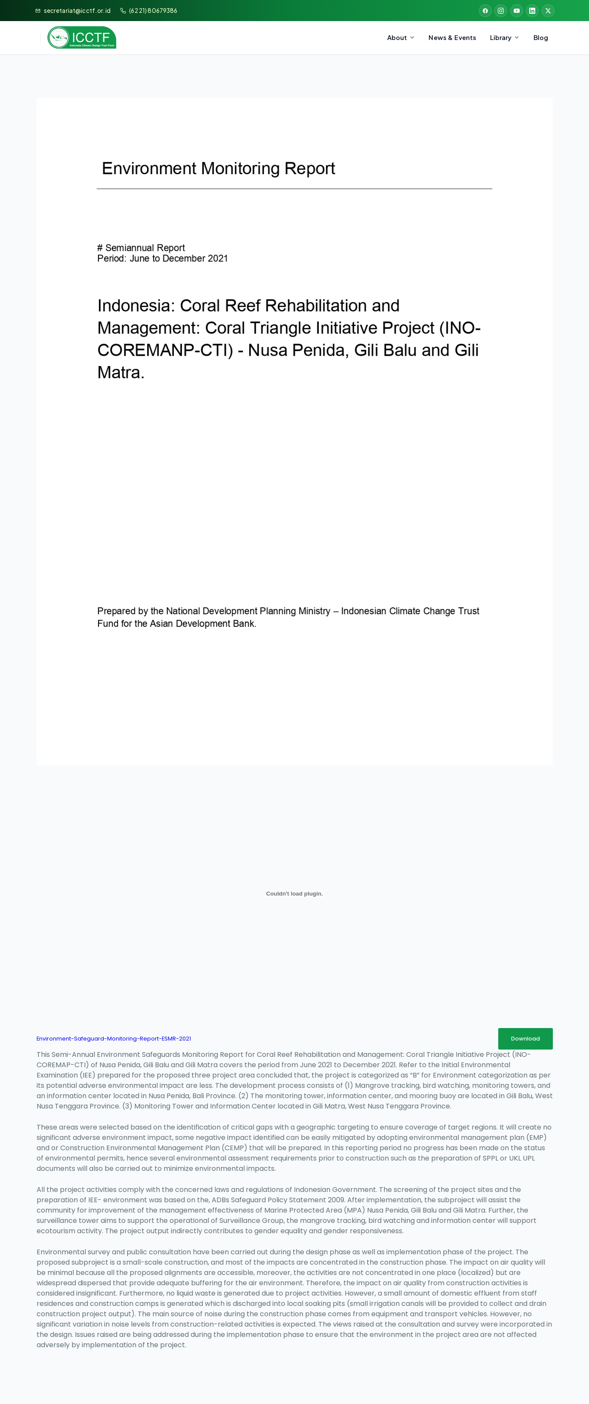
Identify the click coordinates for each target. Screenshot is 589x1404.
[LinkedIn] (532, 10)
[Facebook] (485, 10)
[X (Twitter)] (548, 10)
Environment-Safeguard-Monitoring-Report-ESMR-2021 (114, 1038)
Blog (541, 37)
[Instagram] (500, 10)
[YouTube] (516, 10)
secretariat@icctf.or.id (77, 10)
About (401, 37)
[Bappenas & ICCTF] (76, 37)
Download (525, 1038)
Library (505, 37)
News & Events (452, 37)
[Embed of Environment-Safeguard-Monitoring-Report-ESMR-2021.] (295, 894)
